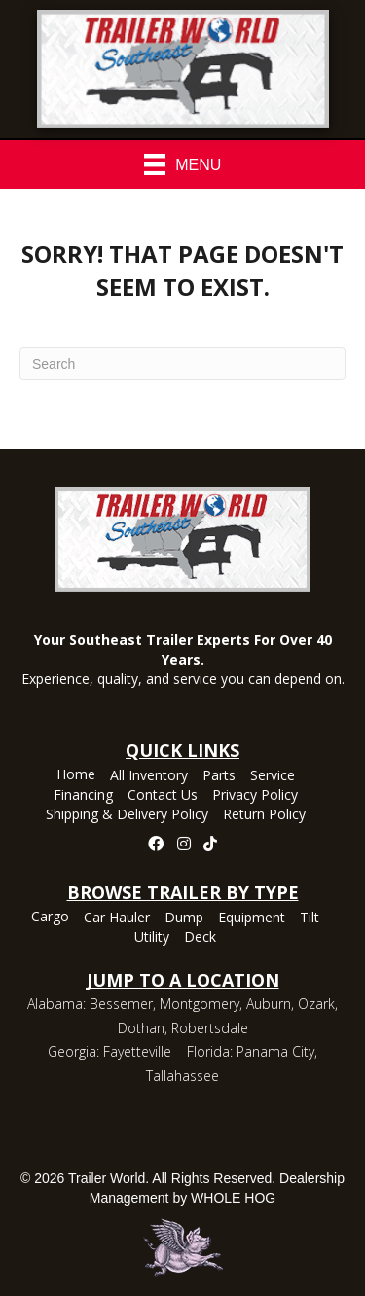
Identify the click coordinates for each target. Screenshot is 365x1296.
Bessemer (121, 1003)
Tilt (309, 918)
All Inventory (149, 776)
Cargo (50, 917)
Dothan (141, 1028)
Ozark (316, 1003)
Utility (151, 938)
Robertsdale (209, 1028)
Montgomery (199, 1003)
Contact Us (163, 796)
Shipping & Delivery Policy (127, 815)
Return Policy (264, 815)
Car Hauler (117, 918)
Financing (83, 796)
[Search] (182, 363)
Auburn (268, 1003)
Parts (219, 776)
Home (75, 775)
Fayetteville (137, 1051)
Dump (183, 918)
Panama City (275, 1051)
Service (272, 776)
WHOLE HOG (233, 1198)
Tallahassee (182, 1075)
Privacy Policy (255, 796)
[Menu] (183, 164)
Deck (200, 938)
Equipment (251, 918)
